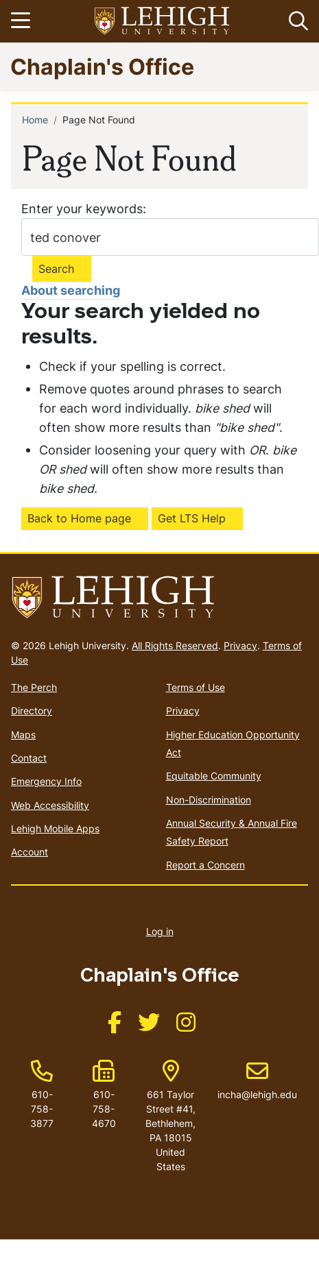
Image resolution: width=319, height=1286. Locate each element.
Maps (23, 734)
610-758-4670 (104, 1109)
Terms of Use (195, 687)
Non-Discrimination (208, 799)
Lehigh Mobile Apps (55, 828)
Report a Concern (205, 864)
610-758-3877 (42, 1109)
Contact (29, 757)
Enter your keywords (82, 208)
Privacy (240, 645)
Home (35, 119)
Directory (31, 710)
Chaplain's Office (102, 66)
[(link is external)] (114, 1026)
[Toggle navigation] (22, 21)
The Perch (34, 687)
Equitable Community (213, 775)
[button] (296, 21)
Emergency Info (46, 781)
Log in (160, 931)
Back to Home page (79, 518)
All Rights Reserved (175, 645)
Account (29, 851)
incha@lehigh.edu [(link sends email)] (257, 1080)
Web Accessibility (50, 805)
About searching (70, 290)
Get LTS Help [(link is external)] (192, 518)
